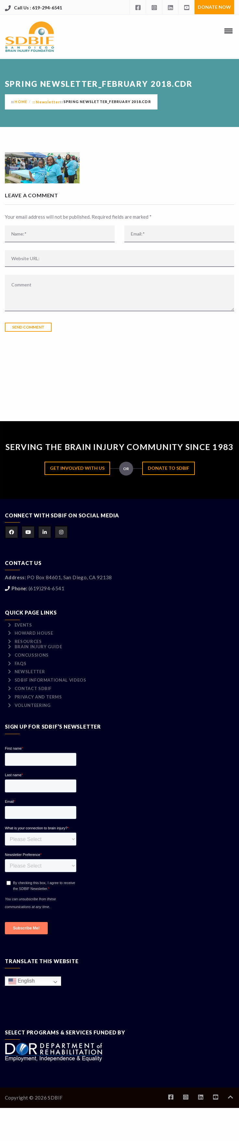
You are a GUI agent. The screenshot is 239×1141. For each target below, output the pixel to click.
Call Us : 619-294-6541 (38, 7)
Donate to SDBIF (168, 468)
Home (21, 101)
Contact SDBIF (33, 688)
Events (23, 625)
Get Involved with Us (77, 468)
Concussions (32, 655)
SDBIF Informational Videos (50, 680)
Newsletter (48, 101)
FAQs (21, 663)
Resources (28, 641)
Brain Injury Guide (38, 646)
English (21, 981)
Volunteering (33, 705)
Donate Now (214, 7)
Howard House (34, 633)
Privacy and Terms (38, 696)
